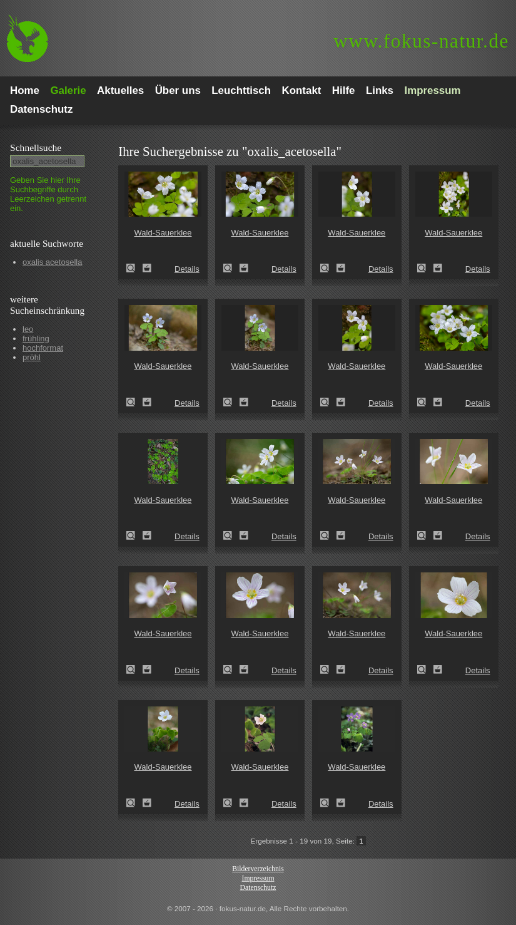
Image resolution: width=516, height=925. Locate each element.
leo (28, 329)
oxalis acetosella (52, 262)
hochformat (43, 348)
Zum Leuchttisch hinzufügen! (147, 268)
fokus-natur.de (421, 41)
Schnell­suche (35, 147)
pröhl (32, 357)
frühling (36, 338)
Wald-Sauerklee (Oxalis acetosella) (134, 268)
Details (187, 269)
